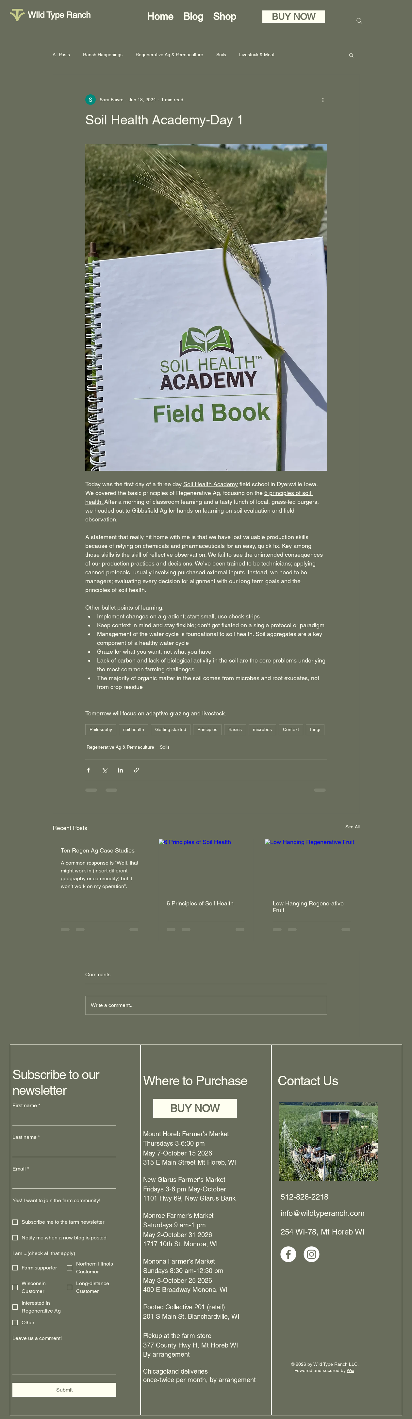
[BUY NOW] (293, 16)
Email (20, 1169)
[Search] (359, 21)
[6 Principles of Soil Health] (206, 865)
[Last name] (62, 1150)
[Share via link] (136, 770)
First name (26, 1105)
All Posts (61, 54)
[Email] (62, 1181)
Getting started (170, 729)
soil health (133, 729)
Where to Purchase (195, 1080)
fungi (315, 729)
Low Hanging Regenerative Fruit (308, 907)
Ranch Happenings (103, 54)
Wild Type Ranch (59, 15)
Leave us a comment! (37, 1338)
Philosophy (101, 729)
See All (352, 826)
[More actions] (323, 100)
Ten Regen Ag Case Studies (98, 850)
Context (291, 729)
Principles (207, 729)
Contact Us (308, 1080)
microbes (262, 729)
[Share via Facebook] (88, 770)
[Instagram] (311, 1254)
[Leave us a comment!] (64, 1359)
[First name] (62, 1118)
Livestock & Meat (256, 54)
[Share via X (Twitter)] (104, 770)
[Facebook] (288, 1254)
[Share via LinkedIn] (120, 770)
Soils (221, 54)
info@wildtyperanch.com (323, 1213)
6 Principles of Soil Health (200, 903)
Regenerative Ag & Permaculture (169, 54)
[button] (351, 54)
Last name (26, 1137)
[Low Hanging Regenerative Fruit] (312, 865)
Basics (235, 729)
